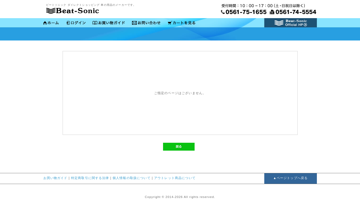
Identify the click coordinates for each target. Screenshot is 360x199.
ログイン (75, 23)
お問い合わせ (146, 23)
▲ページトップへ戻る (290, 178)
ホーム (51, 23)
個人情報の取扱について (132, 178)
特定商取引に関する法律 (90, 178)
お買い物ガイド (108, 23)
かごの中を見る (181, 23)
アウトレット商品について (175, 178)
